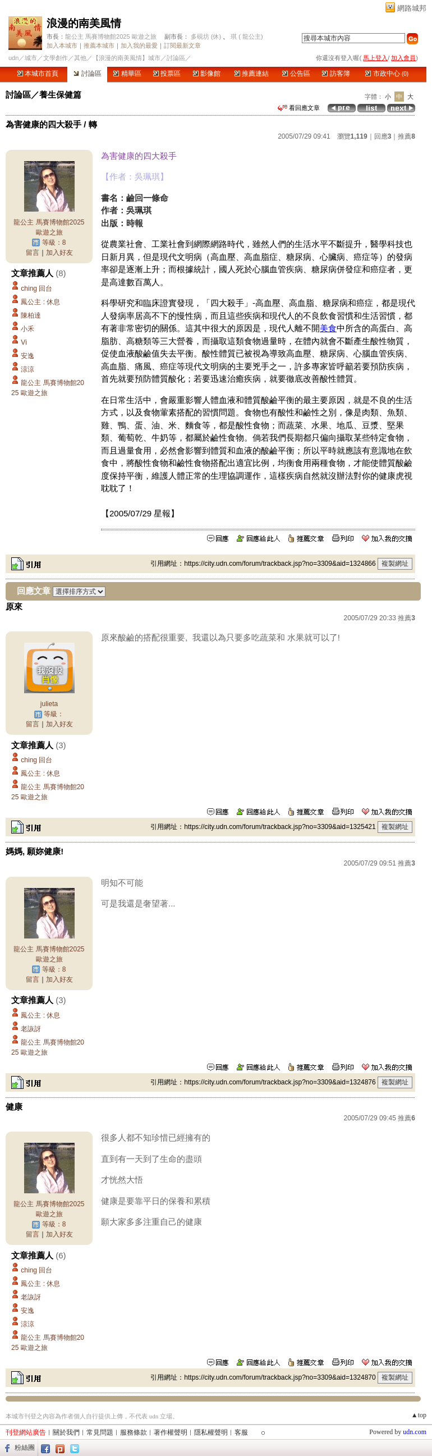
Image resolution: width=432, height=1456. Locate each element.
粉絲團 (25, 1448)
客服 (241, 1432)
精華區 (127, 73)
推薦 (406, 136)
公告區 (296, 73)
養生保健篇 (60, 94)
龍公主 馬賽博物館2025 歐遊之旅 (111, 36)
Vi (23, 342)
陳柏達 (31, 315)
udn (13, 57)
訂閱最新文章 (182, 45)
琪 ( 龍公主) (246, 36)
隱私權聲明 (211, 1432)
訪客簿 (336, 73)
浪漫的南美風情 (84, 23)
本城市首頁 (37, 73)
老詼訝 (31, 1029)
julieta (49, 704)
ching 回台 (36, 288)
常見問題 (99, 1432)
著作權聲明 (170, 1432)
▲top (418, 1415)
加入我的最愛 (139, 45)
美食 (328, 328)
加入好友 (59, 253)
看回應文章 (299, 107)
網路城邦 (411, 8)
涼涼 (31, 369)
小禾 (27, 329)
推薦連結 (252, 73)
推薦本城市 (99, 45)
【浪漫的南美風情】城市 (126, 57)
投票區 (167, 73)
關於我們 (66, 1432)
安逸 (27, 356)
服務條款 (133, 1432)
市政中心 (386, 73)
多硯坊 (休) (206, 36)
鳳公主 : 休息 (40, 302)
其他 (80, 57)
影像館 (206, 73)
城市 (31, 57)
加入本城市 (62, 45)
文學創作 (55, 57)
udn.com (414, 1432)
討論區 (87, 73)
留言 (32, 253)
